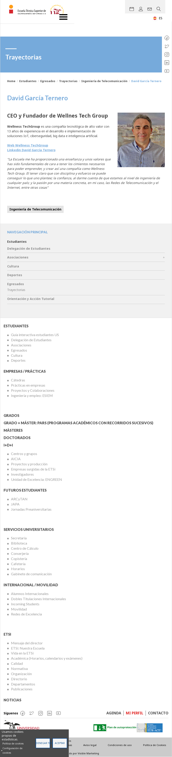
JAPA (15, 504)
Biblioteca (19, 543)
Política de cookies (13, 743)
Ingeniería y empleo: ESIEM (32, 395)
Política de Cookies (154, 745)
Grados (11, 415)
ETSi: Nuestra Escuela (28, 648)
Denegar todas (43, 743)
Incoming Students (25, 604)
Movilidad (19, 609)
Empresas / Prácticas (25, 371)
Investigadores (22, 474)
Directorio (19, 679)
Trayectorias (68, 81)
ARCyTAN (19, 499)
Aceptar (60, 743)
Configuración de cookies (12, 750)
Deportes (14, 275)
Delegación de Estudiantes (28, 248)
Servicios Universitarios (29, 529)
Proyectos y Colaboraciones (32, 390)
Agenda (113, 713)
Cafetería (18, 564)
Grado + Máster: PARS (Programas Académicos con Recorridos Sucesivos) (78, 423)
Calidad (17, 663)
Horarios (18, 569)
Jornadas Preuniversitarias (31, 509)
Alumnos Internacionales (30, 593)
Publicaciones (21, 689)
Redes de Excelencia (26, 614)
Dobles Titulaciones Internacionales (38, 599)
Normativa (19, 668)
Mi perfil (134, 713)
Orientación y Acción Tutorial (30, 299)
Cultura (13, 266)
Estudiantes (28, 81)
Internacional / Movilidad (31, 585)
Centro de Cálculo (25, 548)
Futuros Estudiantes (25, 490)
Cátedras (18, 380)
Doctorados (17, 437)
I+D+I (8, 445)
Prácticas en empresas (28, 385)
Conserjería (20, 553)
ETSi (7, 634)
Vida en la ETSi (22, 653)
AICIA (16, 459)
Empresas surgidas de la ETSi (33, 469)
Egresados (47, 81)
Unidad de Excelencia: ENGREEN (36, 479)
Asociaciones (17, 257)
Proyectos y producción (29, 464)
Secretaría (19, 538)
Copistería (19, 558)
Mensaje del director (27, 643)
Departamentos (23, 684)
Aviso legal (90, 745)
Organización (21, 674)
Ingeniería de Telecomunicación (104, 81)
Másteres (13, 430)
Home (11, 81)
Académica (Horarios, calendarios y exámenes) (46, 658)
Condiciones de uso (120, 745)
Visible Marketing (88, 753)
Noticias (12, 700)
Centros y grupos (24, 453)
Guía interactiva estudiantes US (35, 335)
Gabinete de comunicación (31, 574)
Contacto (158, 713)
